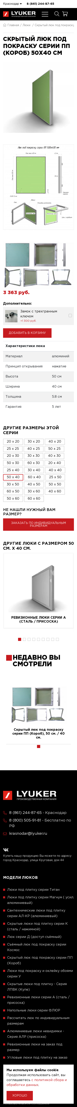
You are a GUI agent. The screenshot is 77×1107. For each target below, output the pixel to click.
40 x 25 (33, 448)
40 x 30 (54, 455)
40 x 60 (54, 491)
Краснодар (12, 3)
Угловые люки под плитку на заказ (37, 1057)
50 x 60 (13, 498)
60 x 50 (13, 491)
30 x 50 (13, 484)
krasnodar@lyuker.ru (28, 833)
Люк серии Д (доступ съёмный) (34, 937)
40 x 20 (54, 441)
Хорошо (19, 1095)
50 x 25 (54, 448)
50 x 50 (55, 484)
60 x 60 (34, 498)
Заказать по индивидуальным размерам (38, 524)
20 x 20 (13, 441)
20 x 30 (13, 455)
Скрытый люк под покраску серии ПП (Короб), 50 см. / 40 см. (38, 733)
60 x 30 (34, 463)
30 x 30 (34, 455)
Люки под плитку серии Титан (33, 889)
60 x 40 (34, 477)
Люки (26, 25)
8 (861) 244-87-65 (40, 4)
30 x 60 (34, 491)
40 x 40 (55, 470)
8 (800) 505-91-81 (25, 820)
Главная (11, 25)
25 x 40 (13, 470)
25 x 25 (13, 448)
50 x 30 (13, 463)
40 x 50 (34, 484)
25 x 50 (55, 477)
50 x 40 (13, 477)
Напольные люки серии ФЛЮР (33, 1010)
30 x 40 (34, 470)
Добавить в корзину (27, 333)
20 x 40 (54, 463)
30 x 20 (34, 441)
